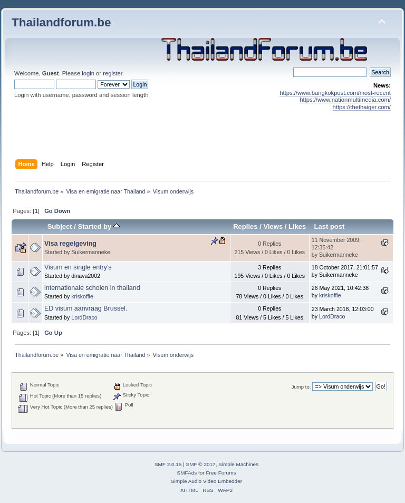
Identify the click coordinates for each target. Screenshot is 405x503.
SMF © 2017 (201, 464)
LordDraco (84, 317)
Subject (59, 226)
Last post (329, 226)
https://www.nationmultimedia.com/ (345, 99)
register (112, 73)
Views (273, 226)
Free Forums (221, 473)
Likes (297, 226)
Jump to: (301, 387)
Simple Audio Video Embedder (206, 481)
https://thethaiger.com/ (362, 107)
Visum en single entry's (78, 267)
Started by (99, 226)
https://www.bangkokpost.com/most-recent (335, 93)
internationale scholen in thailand (92, 288)
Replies (245, 226)
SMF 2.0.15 (168, 464)
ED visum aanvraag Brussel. (85, 308)
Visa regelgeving (70, 243)
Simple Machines (238, 464)
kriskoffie (82, 296)
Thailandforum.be (61, 22)
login (88, 73)
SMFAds (187, 473)
